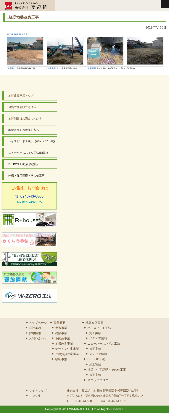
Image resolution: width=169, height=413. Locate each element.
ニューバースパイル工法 (103, 343)
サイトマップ (38, 390)
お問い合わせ (38, 338)
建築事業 (61, 333)
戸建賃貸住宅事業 (67, 354)
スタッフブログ (97, 380)
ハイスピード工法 (99, 328)
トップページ (38, 322)
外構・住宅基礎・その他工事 (106, 369)
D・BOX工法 (96, 359)
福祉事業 (61, 359)
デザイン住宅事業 (67, 348)
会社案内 (35, 328)
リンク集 (35, 395)
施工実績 (95, 333)
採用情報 (35, 333)
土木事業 (61, 328)
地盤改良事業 (64, 343)
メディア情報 (98, 338)
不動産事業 (62, 338)
